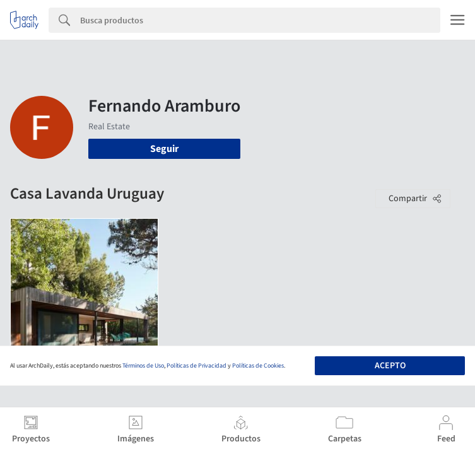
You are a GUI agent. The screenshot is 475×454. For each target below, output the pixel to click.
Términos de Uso (143, 365)
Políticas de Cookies (258, 365)
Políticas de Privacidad (196, 365)
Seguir (164, 149)
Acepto (390, 365)
